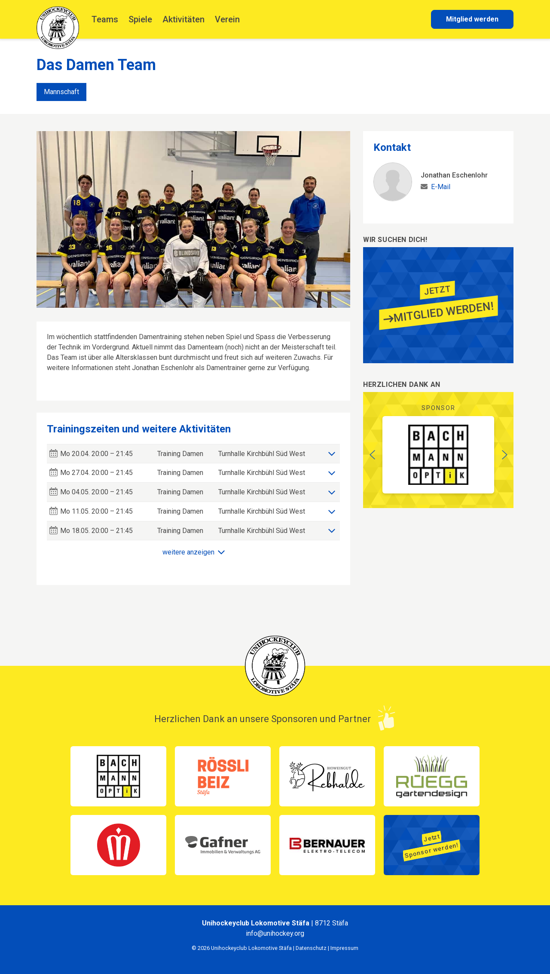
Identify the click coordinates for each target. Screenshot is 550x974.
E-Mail (440, 187)
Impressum (344, 948)
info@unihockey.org (275, 933)
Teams (105, 19)
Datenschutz (311, 948)
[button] (372, 455)
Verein (227, 19)
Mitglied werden (472, 19)
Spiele (140, 19)
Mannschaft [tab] (61, 92)
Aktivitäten (183, 19)
